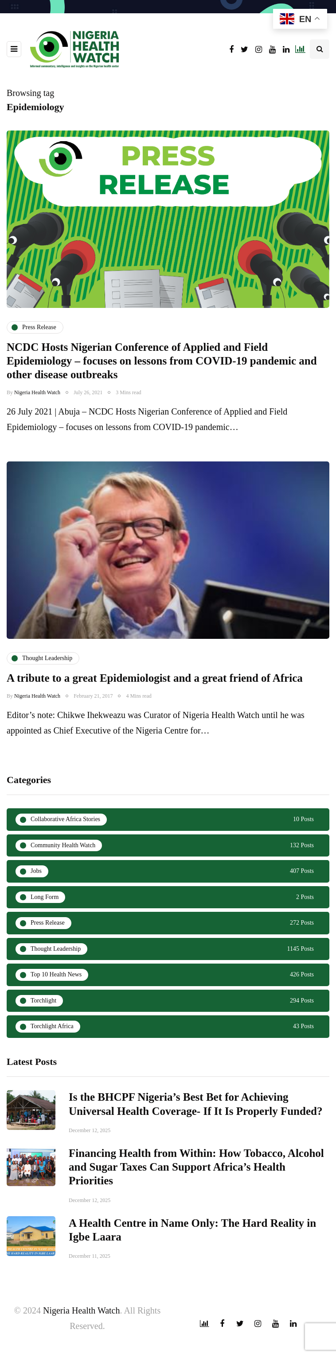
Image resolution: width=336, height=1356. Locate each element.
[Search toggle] (319, 49)
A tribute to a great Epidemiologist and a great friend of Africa (155, 689)
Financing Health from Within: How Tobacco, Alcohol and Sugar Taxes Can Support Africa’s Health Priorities (196, 1178)
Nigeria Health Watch (37, 392)
